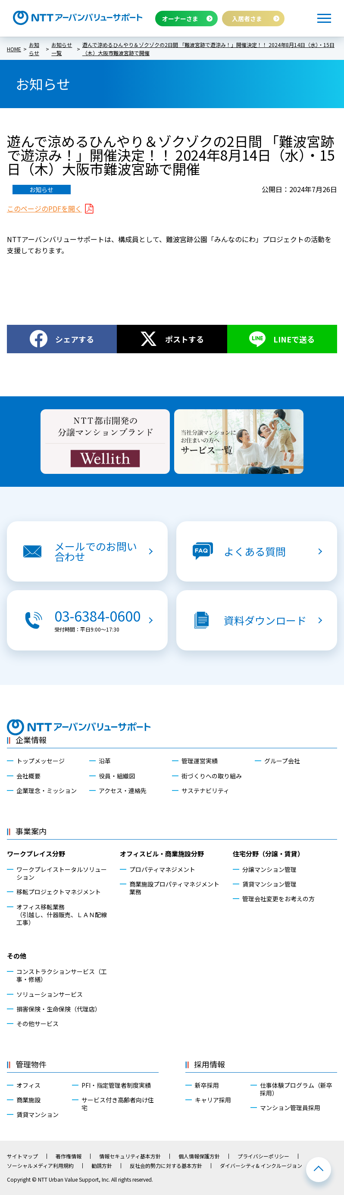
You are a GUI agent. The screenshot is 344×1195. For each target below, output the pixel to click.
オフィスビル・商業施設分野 (162, 853)
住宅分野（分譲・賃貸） (268, 853)
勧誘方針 (101, 1165)
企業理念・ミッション (46, 790)
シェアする (74, 339)
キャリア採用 (213, 1100)
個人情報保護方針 (199, 1156)
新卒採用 (207, 1085)
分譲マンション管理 (269, 869)
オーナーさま (180, 18)
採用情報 (209, 1064)
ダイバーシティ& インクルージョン (261, 1165)
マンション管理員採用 (290, 1107)
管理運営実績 (199, 761)
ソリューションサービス (49, 994)
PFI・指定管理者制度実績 (116, 1085)
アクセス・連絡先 (123, 790)
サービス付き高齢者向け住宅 (117, 1103)
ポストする (184, 339)
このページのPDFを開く (44, 208)
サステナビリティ (205, 790)
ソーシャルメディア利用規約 (40, 1165)
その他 (16, 955)
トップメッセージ (40, 761)
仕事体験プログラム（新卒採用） (296, 1089)
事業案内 (31, 831)
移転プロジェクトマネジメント (58, 892)
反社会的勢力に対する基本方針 (166, 1165)
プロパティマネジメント (162, 869)
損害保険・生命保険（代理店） (58, 1009)
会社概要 (28, 776)
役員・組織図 (117, 776)
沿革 (105, 761)
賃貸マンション (37, 1114)
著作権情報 (68, 1156)
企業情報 (31, 739)
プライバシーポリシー (263, 1156)
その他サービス (37, 1023)
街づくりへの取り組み (211, 776)
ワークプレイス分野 (36, 853)
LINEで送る (294, 339)
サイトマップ (22, 1156)
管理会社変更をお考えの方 (278, 898)
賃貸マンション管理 (269, 884)
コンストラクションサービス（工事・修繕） (61, 975)
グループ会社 (282, 761)
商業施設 (28, 1100)
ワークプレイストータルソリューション (61, 873)
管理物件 (31, 1064)
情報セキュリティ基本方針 (130, 1156)
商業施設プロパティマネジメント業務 (174, 888)
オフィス (28, 1085)
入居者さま (247, 18)
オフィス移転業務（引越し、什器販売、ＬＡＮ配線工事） (61, 915)
